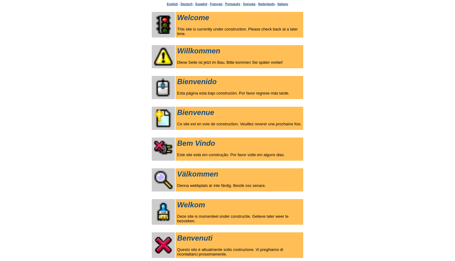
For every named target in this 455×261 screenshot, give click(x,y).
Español (201, 4)
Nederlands (266, 4)
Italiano (283, 4)
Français (216, 4)
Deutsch (186, 4)
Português (232, 4)
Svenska (249, 4)
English (172, 4)
